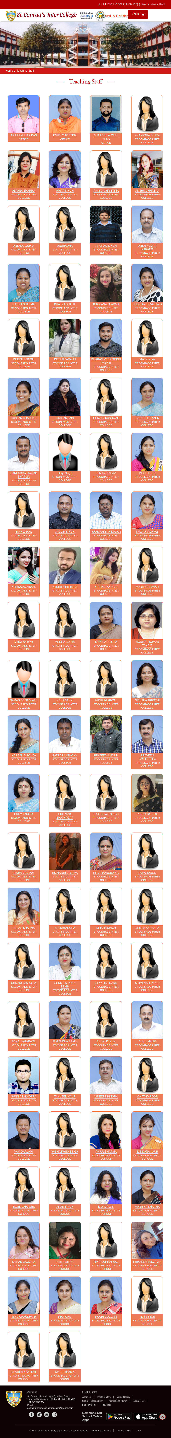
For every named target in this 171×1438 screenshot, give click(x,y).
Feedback (106, 1405)
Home (9, 70)
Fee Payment (88, 1405)
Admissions (114, 1401)
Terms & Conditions (101, 1430)
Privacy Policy (124, 1430)
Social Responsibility (92, 1401)
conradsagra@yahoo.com (60, 1408)
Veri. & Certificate (118, 16)
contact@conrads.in (37, 1408)
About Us (86, 1397)
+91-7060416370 (35, 1401)
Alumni (124, 1401)
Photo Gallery (104, 1397)
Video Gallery (123, 1397)
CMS (138, 1430)
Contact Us (139, 1401)
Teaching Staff (25, 70)
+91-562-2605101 (67, 1399)
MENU (138, 14)
